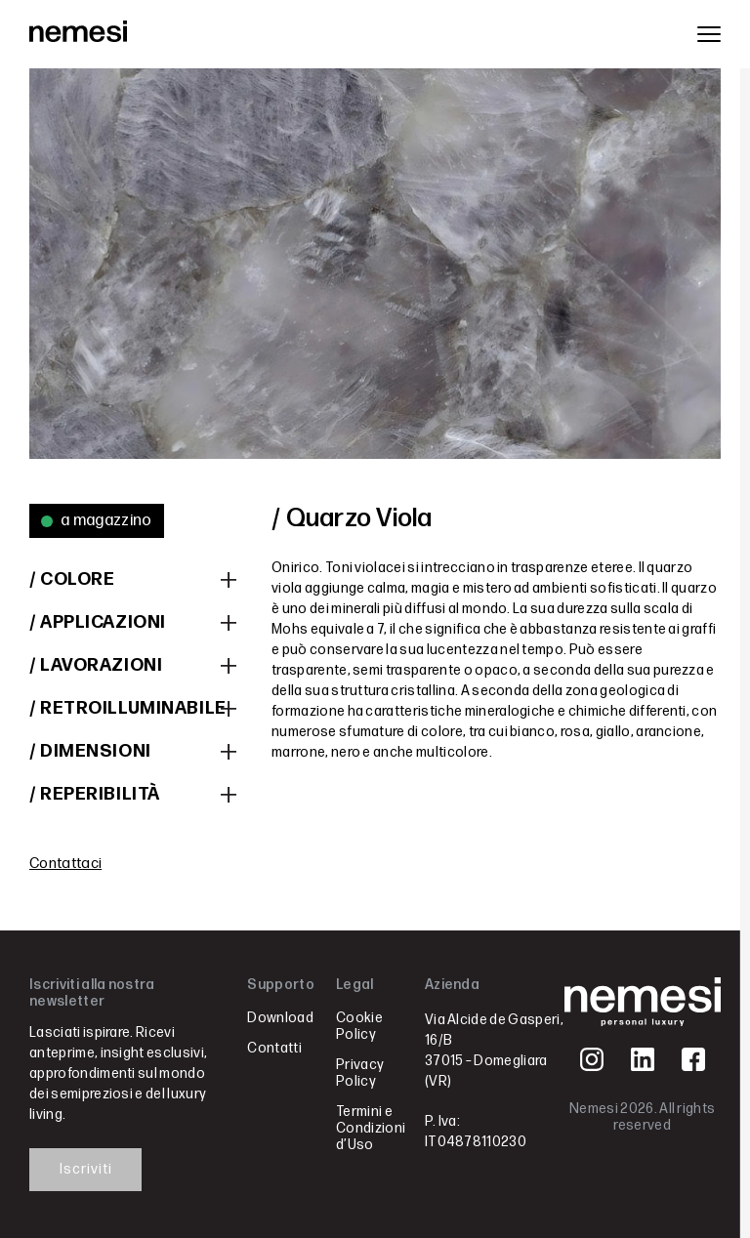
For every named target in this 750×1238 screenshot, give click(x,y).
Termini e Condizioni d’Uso (370, 1128)
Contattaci (64, 863)
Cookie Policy (359, 1026)
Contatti (274, 1048)
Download (280, 1018)
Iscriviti (86, 1169)
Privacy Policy (360, 1073)
